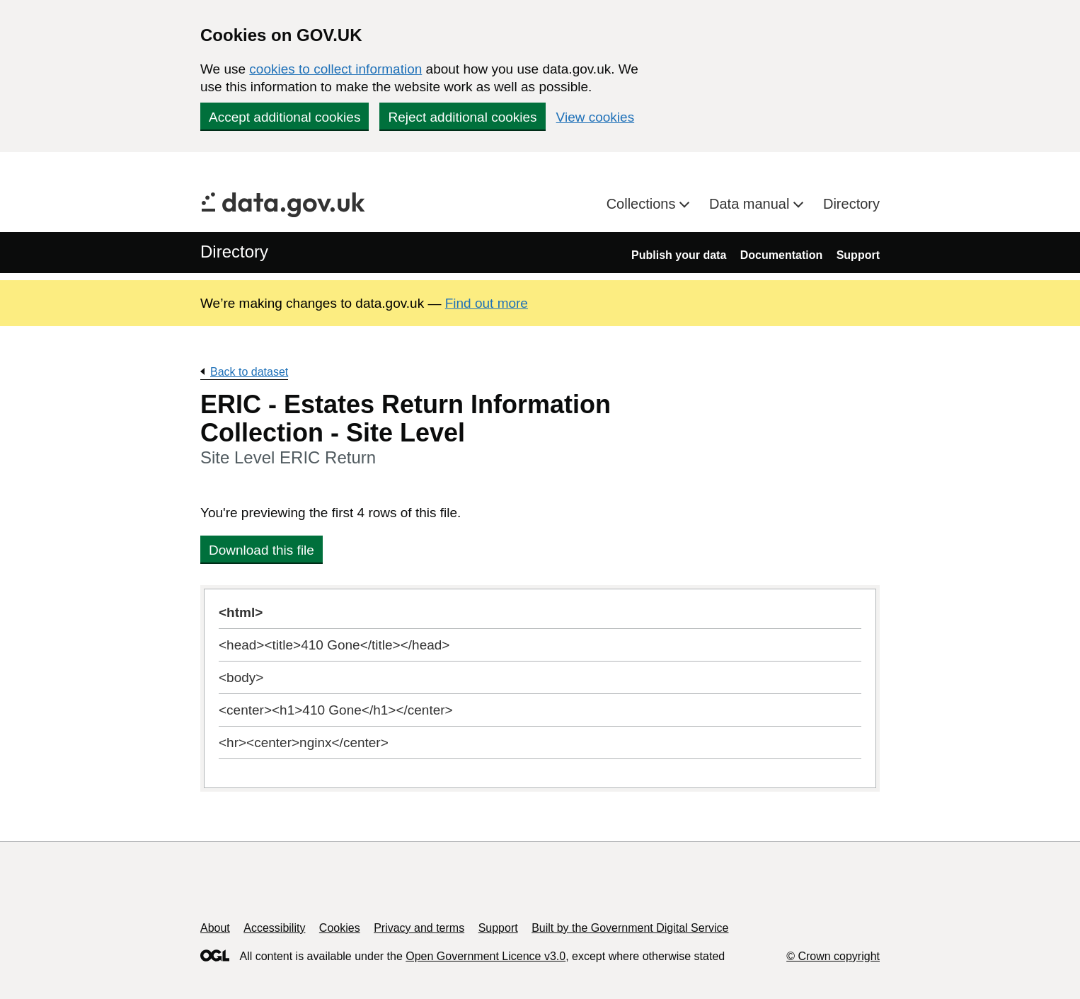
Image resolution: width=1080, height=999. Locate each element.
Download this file (261, 550)
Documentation (781, 255)
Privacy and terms (419, 928)
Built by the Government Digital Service (630, 928)
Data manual (751, 204)
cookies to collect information (335, 69)
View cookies (595, 117)
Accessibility (274, 928)
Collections (643, 204)
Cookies (339, 928)
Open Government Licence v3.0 (485, 956)
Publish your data (678, 255)
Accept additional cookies (284, 117)
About (215, 928)
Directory (851, 204)
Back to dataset (249, 372)
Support (858, 255)
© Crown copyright (833, 956)
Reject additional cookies (462, 117)
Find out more (486, 303)
